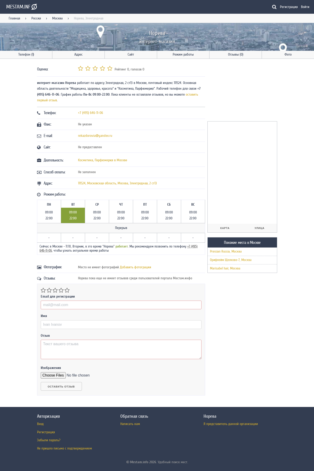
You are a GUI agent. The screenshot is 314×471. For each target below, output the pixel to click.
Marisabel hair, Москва (225, 268)
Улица (259, 228)
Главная (14, 18)
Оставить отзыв (61, 386)
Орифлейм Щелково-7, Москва (231, 260)
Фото (288, 54)
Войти (305, 7)
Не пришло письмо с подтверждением (64, 448)
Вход (40, 424)
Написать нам (130, 424)
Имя (44, 316)
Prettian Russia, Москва (226, 251)
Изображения (51, 368)
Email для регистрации (58, 296)
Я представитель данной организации (231, 424)
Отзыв (45, 336)
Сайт (131, 54)
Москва (57, 18)
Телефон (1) (26, 54)
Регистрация (289, 7)
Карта (225, 228)
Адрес (78, 54)
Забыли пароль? (48, 440)
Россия (36, 18)
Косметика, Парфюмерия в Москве (102, 160)
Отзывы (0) (235, 54)
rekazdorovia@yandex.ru (95, 136)
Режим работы (183, 54)
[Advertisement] (241, 90)
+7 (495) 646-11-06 (90, 113)
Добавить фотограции (135, 267)
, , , (117, 183)
